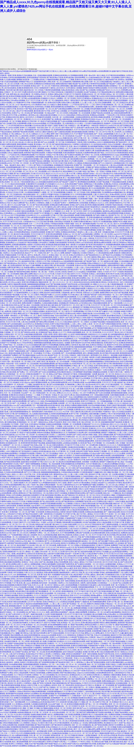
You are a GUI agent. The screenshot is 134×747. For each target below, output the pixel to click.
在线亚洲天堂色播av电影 (65, 167)
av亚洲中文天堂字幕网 (51, 180)
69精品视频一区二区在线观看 (79, 113)
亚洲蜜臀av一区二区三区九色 (16, 276)
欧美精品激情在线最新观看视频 (17, 570)
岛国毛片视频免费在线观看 (16, 284)
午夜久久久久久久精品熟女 (33, 572)
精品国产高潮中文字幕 (22, 217)
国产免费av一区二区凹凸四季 (27, 372)
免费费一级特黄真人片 (12, 315)
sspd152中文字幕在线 (121, 234)
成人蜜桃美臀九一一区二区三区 (121, 180)
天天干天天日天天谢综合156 (94, 570)
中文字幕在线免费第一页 (55, 123)
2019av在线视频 (80, 263)
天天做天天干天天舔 (16, 190)
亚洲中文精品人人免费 (49, 476)
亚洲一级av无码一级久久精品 (94, 75)
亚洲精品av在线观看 (97, 115)
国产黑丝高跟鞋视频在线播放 (113, 620)
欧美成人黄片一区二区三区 (40, 86)
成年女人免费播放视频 (32, 564)
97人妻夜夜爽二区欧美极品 (111, 299)
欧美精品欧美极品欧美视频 (55, 244)
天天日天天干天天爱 (109, 382)
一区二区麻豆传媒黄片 (17, 483)
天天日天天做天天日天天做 (72, 558)
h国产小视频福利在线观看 (35, 351)
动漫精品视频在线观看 (102, 359)
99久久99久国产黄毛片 (17, 604)
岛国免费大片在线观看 (71, 330)
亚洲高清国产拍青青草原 (65, 564)
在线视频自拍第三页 (120, 163)
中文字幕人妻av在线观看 (65, 215)
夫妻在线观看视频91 (82, 96)
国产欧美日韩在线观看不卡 (42, 163)
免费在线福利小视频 (104, 420)
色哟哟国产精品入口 (25, 82)
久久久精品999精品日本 (94, 77)
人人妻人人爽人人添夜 (78, 324)
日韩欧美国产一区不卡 (80, 696)
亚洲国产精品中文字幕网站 (46, 307)
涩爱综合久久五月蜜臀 (91, 293)
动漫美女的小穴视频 (9, 228)
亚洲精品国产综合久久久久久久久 (108, 90)
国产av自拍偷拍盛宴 (85, 234)
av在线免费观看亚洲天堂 (38, 286)
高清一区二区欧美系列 (66, 685)
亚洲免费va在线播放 (7, 497)
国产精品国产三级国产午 (115, 84)
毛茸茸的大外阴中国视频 (35, 420)
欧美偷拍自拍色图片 (22, 357)
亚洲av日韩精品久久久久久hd (56, 727)
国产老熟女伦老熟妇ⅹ (99, 167)
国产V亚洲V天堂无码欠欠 (86, 671)
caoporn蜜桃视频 (32, 583)
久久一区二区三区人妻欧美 (15, 288)
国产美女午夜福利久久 (84, 309)
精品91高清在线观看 (17, 184)
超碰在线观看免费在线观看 (24, 597)
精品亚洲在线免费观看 (80, 510)
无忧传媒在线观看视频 (35, 349)
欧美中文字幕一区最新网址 (78, 414)
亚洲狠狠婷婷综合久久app (109, 155)
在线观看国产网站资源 (125, 207)
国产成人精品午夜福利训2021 (118, 631)
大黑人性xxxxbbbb (26, 84)
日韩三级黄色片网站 (94, 257)
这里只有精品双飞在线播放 (64, 263)
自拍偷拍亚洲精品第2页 (25, 428)
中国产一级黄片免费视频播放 (98, 169)
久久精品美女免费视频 (110, 464)
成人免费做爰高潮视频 (79, 608)
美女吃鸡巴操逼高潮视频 (13, 391)
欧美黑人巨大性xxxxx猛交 (11, 282)
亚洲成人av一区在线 (7, 157)
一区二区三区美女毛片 (51, 533)
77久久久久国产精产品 (18, 407)
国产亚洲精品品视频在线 (54, 706)
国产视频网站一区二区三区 (111, 157)
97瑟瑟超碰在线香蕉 (112, 322)
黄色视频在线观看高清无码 (48, 182)
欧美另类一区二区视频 (81, 109)
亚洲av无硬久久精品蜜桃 (70, 102)
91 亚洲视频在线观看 (75, 75)
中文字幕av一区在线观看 (51, 353)
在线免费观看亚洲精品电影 (73, 261)
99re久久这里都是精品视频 (47, 535)
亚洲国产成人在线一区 (74, 380)
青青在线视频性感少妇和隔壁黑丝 (63, 107)
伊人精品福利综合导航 (26, 261)
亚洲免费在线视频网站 (69, 199)
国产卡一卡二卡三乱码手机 (73, 668)
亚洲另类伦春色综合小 (12, 677)
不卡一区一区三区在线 (26, 524)
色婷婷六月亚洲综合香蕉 (36, 244)
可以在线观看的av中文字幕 (49, 313)
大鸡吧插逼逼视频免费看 (85, 441)
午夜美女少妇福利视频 (123, 209)
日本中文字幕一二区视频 (53, 426)
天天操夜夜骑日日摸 (111, 574)
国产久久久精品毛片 (105, 163)
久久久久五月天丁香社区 (110, 332)
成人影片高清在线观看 (72, 280)
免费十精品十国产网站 (86, 171)
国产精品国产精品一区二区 (102, 247)
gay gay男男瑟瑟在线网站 (118, 552)
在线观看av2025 (6, 163)
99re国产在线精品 (90, 92)
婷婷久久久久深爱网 (24, 209)
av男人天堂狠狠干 (80, 157)
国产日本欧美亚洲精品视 (108, 566)
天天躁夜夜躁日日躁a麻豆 (87, 585)
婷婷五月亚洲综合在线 (17, 196)
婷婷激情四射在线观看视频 (40, 336)
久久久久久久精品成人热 (122, 403)
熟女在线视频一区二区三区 (9, 226)
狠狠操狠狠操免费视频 (109, 357)
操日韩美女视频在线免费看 (100, 117)
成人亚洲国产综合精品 (20, 652)
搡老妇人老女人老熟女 (95, 698)
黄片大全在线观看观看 (97, 188)
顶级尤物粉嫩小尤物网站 (98, 414)
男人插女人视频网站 (36, 150)
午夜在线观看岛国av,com (29, 182)
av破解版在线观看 (55, 330)
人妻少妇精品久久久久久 (44, 378)
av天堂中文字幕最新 (21, 219)
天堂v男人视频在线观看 (43, 721)
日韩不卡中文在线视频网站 (24, 157)
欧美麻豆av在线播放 (34, 96)
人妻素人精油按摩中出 (18, 554)
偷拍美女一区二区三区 (114, 351)
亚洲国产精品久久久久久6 (102, 629)
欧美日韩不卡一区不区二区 (34, 207)
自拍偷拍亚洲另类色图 (14, 146)
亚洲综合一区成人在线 (30, 562)
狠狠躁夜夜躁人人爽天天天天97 (34, 547)
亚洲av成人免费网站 (56, 719)
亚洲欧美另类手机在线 (56, 539)
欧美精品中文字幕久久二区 (43, 201)
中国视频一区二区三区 (12, 332)
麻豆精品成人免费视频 (34, 526)
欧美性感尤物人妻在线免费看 (74, 77)
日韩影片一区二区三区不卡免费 (15, 92)
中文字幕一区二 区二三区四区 (81, 201)
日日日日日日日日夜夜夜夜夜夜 (116, 153)
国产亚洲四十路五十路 (101, 581)
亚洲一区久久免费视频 (101, 201)
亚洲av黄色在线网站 (79, 278)
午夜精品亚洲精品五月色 (79, 361)
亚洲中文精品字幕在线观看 (59, 324)
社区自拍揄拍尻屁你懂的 (104, 516)
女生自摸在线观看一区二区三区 (63, 712)
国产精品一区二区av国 (37, 652)
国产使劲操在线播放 (120, 150)
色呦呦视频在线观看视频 (42, 343)
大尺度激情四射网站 (21, 293)
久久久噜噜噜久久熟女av (71, 503)
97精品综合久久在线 (79, 491)
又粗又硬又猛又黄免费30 (38, 633)
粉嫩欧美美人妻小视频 (103, 472)
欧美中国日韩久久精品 (35, 276)
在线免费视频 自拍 (126, 155)
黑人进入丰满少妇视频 (91, 572)
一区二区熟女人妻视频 (103, 171)
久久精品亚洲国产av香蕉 (94, 554)
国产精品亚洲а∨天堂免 (55, 77)
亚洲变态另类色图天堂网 (36, 399)
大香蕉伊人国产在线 (65, 318)
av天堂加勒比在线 (85, 303)
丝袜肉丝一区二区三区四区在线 (11, 558)
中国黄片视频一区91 (71, 224)
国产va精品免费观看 (24, 405)
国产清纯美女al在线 (28, 332)
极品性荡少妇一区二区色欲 (33, 90)
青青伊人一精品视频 (110, 355)
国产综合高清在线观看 (106, 330)
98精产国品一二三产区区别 (67, 466)
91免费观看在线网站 (95, 549)
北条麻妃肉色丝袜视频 (31, 159)
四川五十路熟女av (53, 585)
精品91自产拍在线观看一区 (91, 597)
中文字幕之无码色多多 (55, 92)
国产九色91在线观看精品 (47, 372)
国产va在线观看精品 (33, 606)
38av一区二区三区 (107, 209)
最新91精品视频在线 (66, 180)
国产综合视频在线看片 (31, 568)
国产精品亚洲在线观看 (12, 462)
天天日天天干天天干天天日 (104, 238)
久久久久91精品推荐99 (48, 328)
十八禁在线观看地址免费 (85, 107)
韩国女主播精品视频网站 (108, 623)
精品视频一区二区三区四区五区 (57, 389)
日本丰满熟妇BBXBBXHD (89, 426)
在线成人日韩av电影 (92, 407)
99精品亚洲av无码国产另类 (111, 526)
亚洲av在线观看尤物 (9, 725)
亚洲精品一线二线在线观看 (50, 464)
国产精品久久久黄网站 (73, 539)
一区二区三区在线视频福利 (122, 301)
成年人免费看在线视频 (112, 714)
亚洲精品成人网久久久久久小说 (112, 424)
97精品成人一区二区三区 (116, 109)
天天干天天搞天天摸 (99, 535)
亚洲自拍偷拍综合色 (111, 361)
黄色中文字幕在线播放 (52, 349)
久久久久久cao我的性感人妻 (37, 407)
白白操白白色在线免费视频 (28, 508)
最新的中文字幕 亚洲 (29, 121)
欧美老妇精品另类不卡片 (50, 702)
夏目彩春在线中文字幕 (42, 111)
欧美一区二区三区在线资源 (91, 332)
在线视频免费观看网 (113, 244)
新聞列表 (30, 49)
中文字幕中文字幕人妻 (71, 514)
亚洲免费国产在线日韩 (117, 378)
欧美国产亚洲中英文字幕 (78, 480)
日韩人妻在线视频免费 (37, 706)
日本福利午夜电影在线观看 (9, 378)
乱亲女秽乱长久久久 (33, 215)
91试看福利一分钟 (94, 157)
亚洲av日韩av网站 (109, 614)
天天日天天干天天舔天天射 (72, 614)
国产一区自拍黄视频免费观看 (71, 353)
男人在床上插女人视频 (68, 600)
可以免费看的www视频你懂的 (112, 192)
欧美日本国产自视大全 (71, 744)
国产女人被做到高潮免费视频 (86, 543)
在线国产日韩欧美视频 (25, 186)
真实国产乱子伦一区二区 (117, 215)
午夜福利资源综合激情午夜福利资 (107, 600)
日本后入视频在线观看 (15, 153)
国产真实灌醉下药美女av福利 (108, 541)
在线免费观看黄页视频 (115, 213)
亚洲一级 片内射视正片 (119, 585)
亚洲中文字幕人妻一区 (115, 602)
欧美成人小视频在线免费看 (49, 79)
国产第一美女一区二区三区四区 (111, 270)
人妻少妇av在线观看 (116, 165)
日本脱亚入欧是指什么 (99, 483)
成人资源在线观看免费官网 (120, 113)
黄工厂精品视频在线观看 (72, 178)
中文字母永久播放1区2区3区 (44, 689)
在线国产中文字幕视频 (41, 213)
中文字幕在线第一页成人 (14, 230)
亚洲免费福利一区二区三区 (60, 698)
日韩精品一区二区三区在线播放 (46, 453)
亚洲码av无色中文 (40, 94)
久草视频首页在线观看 (43, 117)
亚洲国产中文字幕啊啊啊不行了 (115, 249)
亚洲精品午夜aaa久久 (38, 458)
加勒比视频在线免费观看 (88, 399)
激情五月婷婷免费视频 (119, 739)
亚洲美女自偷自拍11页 (71, 666)
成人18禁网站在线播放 (57, 439)
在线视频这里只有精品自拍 (63, 165)
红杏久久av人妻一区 (121, 134)
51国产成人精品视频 (46, 562)
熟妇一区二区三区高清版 (96, 664)
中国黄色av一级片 (109, 412)
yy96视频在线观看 (102, 539)
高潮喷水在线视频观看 (22, 698)
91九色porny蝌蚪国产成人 (19, 203)
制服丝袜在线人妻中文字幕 (72, 138)
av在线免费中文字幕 (48, 215)
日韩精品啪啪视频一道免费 (87, 374)
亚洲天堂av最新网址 (85, 247)
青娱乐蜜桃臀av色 (16, 635)
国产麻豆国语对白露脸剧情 (61, 725)
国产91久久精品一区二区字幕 (16, 98)
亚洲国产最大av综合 (97, 96)
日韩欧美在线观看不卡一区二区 (37, 374)
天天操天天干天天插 (71, 445)
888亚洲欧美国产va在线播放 (65, 359)
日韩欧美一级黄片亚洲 (8, 75)
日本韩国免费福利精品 (22, 232)
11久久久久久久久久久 (10, 520)
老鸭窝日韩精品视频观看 (83, 215)
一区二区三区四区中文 (60, 146)
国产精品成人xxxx (20, 349)
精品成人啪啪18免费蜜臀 (78, 612)
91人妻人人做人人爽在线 (85, 238)
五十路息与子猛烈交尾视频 (47, 121)
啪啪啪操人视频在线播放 (112, 675)
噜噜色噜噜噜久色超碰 (25, 144)
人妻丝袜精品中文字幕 (122, 673)
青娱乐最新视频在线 (14, 503)
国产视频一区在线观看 (32, 320)
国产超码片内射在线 (63, 520)
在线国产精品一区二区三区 (21, 311)
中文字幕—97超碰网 (42, 211)
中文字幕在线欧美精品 (112, 318)
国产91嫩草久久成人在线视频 (109, 311)
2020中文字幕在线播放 (81, 483)
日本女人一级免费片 (110, 251)
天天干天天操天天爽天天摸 (34, 499)
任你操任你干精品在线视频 (27, 242)
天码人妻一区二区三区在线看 (45, 545)
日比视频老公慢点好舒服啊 (92, 614)
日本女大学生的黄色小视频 (75, 449)
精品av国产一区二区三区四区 (57, 113)
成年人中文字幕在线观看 (110, 384)
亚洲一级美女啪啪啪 (71, 370)
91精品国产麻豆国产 (90, 295)
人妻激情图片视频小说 (102, 107)
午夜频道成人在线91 (13, 416)
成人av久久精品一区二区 (86, 593)
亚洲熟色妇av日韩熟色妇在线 (44, 84)
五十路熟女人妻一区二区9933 (41, 480)
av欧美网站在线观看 (38, 217)
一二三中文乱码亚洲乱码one (14, 125)
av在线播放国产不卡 (118, 696)
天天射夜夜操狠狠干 (86, 472)
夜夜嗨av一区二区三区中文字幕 (99, 132)
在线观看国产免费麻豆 (10, 355)
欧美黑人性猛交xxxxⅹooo (53, 138)
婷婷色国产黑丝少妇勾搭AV (10, 176)
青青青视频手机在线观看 (14, 694)
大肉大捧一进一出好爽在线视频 (63, 117)
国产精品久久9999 (79, 318)
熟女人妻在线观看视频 (20, 742)
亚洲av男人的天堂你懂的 (93, 412)
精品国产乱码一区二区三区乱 (58, 355)
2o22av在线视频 (99, 313)
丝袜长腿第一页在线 (11, 301)
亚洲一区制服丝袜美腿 (106, 232)
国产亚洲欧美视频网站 (63, 366)
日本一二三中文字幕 (36, 224)
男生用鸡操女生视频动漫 (87, 420)
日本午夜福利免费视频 (88, 230)
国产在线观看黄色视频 (47, 662)
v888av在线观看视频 (115, 497)
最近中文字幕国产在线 (52, 623)
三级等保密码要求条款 (59, 270)
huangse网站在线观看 (43, 677)
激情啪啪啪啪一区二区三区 (26, 574)
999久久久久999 (61, 524)
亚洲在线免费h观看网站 (55, 259)
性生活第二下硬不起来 (78, 240)
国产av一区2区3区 (93, 209)
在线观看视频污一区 (113, 439)
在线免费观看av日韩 (126, 184)
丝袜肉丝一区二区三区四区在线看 (92, 458)
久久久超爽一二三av (85, 349)
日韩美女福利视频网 (74, 332)
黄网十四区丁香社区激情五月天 (62, 134)
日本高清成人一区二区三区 (66, 593)
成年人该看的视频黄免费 (28, 301)
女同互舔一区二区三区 (92, 422)
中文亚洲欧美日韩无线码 (50, 238)
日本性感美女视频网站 (99, 336)
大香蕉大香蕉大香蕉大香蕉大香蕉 (55, 334)
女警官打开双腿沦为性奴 (50, 194)
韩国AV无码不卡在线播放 (58, 493)
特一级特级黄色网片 (36, 412)
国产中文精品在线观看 (56, 633)
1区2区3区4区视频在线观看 (63, 157)
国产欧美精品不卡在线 (106, 176)
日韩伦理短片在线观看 (62, 222)
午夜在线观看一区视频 (83, 167)
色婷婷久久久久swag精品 (76, 272)
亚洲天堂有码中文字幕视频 (46, 409)
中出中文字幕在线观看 (15, 499)
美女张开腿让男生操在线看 (109, 353)
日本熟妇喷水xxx (29, 222)
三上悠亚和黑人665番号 (26, 136)
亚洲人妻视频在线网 (93, 192)
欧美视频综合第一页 (13, 443)
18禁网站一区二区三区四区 (66, 98)
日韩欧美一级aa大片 (36, 426)
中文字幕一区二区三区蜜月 (29, 295)
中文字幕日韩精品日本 (125, 257)
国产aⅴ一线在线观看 (115, 303)
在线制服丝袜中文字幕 (110, 280)
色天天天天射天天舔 (109, 562)
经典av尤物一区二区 (41, 445)
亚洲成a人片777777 (124, 564)
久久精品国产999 (98, 190)
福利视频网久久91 (89, 727)
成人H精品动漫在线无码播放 (46, 115)
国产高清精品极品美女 (59, 746)
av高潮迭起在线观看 (70, 443)
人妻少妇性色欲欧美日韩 (33, 556)
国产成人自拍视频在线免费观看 (115, 698)
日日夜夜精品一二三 (104, 583)
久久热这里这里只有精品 (95, 240)
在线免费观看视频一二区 (120, 455)
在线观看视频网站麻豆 (14, 167)
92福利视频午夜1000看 (88, 744)
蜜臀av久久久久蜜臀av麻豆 (94, 633)
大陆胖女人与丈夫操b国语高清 (13, 253)
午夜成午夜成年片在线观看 (91, 418)
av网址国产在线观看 (82, 533)
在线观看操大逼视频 (37, 251)
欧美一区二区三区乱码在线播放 (47, 176)
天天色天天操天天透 (62, 288)
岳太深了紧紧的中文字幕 (76, 460)
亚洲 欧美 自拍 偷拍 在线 (73, 259)
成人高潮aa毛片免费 (98, 387)
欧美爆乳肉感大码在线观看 (44, 428)
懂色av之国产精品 (55, 374)
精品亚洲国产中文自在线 (25, 545)
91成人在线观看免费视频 (75, 700)
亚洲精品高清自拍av (67, 416)
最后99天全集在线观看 (22, 234)
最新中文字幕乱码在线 (115, 487)
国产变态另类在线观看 (41, 205)
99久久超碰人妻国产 (65, 483)
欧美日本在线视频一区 (48, 593)
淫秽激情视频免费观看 (86, 587)
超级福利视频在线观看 (54, 443)
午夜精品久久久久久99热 (95, 288)
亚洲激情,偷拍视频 (23, 506)
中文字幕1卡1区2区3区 (93, 562)
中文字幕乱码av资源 (54, 489)
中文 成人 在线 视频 (76, 389)
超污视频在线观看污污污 (70, 150)
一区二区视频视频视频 (104, 401)
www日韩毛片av (28, 324)
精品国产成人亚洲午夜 (80, 84)
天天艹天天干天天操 (33, 100)
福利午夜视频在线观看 (39, 382)
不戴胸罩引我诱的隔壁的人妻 (24, 608)
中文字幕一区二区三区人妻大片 (107, 224)
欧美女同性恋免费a (96, 249)
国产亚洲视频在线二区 (23, 414)
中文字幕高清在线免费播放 (116, 75)
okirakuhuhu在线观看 (48, 635)
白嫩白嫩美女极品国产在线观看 (80, 86)
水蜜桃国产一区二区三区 (11, 445)
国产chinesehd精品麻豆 (37, 742)
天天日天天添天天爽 (13, 322)
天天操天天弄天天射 (94, 508)
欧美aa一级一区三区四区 (115, 94)
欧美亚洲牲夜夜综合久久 (73, 643)
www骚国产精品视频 (97, 322)
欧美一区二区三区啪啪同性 (61, 82)
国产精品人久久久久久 (37, 612)
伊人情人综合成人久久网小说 (22, 142)
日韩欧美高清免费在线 (72, 478)
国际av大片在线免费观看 (30, 309)
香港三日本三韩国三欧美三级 (37, 361)
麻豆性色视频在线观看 (110, 138)
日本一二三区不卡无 (11, 733)
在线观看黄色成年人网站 (42, 82)
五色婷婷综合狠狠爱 (38, 232)
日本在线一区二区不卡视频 (70, 606)
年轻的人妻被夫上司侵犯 (22, 627)
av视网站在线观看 (52, 673)
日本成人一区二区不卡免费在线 (83, 393)
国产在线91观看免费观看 (124, 426)
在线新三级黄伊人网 (87, 150)
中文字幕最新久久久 (58, 211)
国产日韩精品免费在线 (87, 717)
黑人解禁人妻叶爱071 (85, 290)
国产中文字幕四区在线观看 (65, 710)
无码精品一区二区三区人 (77, 526)
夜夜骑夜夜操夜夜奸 (80, 121)
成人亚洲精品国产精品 (44, 332)
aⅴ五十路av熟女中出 (23, 105)
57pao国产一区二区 (82, 136)
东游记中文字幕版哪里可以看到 (28, 593)
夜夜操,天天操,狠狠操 (24, 75)
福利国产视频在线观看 (10, 180)
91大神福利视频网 (119, 416)
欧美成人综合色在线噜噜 (84, 403)
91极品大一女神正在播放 (54, 351)
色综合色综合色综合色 (82, 282)
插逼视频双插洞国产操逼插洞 (111, 422)
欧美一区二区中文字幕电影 (122, 589)
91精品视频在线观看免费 (33, 334)
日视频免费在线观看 (27, 155)
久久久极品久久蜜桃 (54, 105)
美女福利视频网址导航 (17, 460)
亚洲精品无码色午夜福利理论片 (89, 207)
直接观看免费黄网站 (19, 244)
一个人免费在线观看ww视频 (39, 219)
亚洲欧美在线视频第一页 (122, 100)
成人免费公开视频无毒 (48, 641)
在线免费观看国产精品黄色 (94, 700)
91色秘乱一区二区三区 (52, 150)
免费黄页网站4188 (106, 293)
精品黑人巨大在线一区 (62, 201)
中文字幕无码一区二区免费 (65, 451)
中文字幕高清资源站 (124, 188)
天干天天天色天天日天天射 (113, 554)
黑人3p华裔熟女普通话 (67, 391)
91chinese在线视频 (39, 123)
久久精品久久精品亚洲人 (63, 301)
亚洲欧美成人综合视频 (111, 549)
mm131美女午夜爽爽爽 (99, 111)
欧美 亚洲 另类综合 (81, 568)
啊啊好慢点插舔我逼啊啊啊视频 (84, 301)
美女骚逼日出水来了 (111, 723)
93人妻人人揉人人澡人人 (73, 368)
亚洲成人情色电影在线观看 (117, 579)
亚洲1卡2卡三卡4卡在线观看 (80, 595)
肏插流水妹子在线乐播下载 (45, 524)
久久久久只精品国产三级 (42, 595)
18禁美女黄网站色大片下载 (21, 493)
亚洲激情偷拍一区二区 (25, 422)
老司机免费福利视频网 (116, 136)
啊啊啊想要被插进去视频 (62, 378)
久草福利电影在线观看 (76, 721)
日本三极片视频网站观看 (76, 679)
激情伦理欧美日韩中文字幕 (103, 710)
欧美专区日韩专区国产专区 (105, 441)
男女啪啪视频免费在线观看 (54, 401)
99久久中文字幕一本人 (90, 178)
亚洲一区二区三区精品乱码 (49, 416)
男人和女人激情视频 (37, 148)
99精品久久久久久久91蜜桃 (23, 201)
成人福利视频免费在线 (116, 334)
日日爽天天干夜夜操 (103, 545)
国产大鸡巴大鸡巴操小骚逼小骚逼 (85, 435)
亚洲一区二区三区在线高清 (64, 136)
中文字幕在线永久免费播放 (30, 478)
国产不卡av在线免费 (11, 577)
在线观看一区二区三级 (56, 142)
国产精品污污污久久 (122, 259)
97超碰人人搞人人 (119, 629)
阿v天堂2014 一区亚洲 (26, 263)
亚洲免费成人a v (10, 213)
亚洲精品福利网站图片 (15, 518)
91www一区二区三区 (103, 119)
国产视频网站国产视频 (88, 485)
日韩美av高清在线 (82, 115)
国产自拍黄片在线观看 (82, 387)
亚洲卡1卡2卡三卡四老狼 (79, 274)
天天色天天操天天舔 (60, 163)
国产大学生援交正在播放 (36, 380)
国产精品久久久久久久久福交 (44, 140)
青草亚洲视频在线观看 (101, 86)
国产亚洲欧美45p (10, 409)
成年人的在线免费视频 (32, 190)
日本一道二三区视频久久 (92, 138)
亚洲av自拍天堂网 (54, 102)
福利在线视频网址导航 (46, 650)
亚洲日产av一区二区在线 (21, 113)
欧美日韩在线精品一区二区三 (108, 295)
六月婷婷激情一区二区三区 (24, 366)
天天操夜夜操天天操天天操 (50, 560)
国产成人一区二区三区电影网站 (43, 209)
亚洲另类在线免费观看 (54, 234)
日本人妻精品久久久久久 (51, 441)
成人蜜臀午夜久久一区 (78, 257)
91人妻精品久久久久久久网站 (39, 134)
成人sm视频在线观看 (70, 489)
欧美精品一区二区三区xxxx (118, 98)
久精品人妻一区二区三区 (61, 608)
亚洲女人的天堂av (16, 579)
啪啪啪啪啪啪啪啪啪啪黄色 (50, 472)
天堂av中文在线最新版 (35, 487)
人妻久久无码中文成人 (101, 194)
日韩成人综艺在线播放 (14, 495)
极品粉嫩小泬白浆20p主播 (34, 125)
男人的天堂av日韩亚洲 (109, 735)
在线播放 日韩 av (66, 510)
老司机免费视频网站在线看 (57, 625)
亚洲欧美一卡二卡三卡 (55, 643)
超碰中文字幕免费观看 (122, 217)
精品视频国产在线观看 (79, 169)
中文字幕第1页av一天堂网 (36, 522)
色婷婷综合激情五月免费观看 (98, 397)
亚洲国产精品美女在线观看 (100, 113)
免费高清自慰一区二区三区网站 (68, 545)
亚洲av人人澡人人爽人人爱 (81, 677)
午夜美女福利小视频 (96, 656)
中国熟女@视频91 (38, 311)
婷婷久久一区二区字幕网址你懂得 (87, 737)
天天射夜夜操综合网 (108, 447)
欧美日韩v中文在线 (112, 274)
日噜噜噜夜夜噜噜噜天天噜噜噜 (35, 449)
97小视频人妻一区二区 (86, 702)
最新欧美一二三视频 (67, 79)
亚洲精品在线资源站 (60, 75)
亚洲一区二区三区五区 (52, 128)
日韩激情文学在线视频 (67, 618)
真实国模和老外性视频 (125, 376)
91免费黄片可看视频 (107, 721)
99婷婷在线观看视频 (117, 196)
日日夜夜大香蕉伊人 (87, 253)
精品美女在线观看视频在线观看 (70, 462)
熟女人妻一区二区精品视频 (29, 520)
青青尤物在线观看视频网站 (97, 265)
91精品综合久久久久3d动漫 (97, 334)
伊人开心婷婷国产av (33, 483)
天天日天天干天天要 (98, 305)
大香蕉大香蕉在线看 (94, 79)
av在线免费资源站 (33, 98)
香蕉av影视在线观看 (51, 572)
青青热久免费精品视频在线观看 (76, 405)
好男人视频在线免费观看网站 (105, 128)
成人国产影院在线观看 (100, 725)
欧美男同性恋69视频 (33, 288)
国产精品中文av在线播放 (111, 255)
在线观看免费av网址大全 (104, 150)
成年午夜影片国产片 (68, 128)
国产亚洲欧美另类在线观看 (97, 487)
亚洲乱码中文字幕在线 (22, 458)
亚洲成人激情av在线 (55, 94)
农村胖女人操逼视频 (125, 79)
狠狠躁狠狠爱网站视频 (59, 336)
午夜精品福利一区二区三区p (46, 393)
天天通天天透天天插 (115, 372)
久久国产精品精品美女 (26, 107)
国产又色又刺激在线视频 (103, 591)
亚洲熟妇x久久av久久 (96, 203)
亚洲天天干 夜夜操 (37, 299)
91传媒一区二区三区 (24, 491)
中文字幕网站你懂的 (100, 347)
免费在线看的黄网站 (95, 723)
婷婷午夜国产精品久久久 (53, 744)
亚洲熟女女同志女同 (112, 568)
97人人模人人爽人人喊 (92, 447)
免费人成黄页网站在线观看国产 (46, 455)
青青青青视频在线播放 (14, 648)
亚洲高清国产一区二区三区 (49, 230)
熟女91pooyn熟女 (16, 560)
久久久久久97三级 (52, 547)
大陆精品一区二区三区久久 (58, 687)
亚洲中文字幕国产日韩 (55, 742)
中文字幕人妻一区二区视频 (103, 403)
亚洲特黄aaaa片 (90, 286)
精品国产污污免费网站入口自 (74, 351)
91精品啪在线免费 (78, 641)
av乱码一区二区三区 (31, 610)
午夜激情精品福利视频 (24, 539)
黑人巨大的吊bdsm (62, 675)
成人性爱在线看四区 (15, 265)
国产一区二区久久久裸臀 (55, 253)
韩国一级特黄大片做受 (58, 219)
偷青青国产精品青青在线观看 (23, 132)
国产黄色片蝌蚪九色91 (80, 249)
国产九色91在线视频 (65, 121)
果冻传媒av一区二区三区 (42, 144)
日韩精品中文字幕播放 (22, 299)
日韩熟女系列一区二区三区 (13, 334)
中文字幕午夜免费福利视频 (105, 671)
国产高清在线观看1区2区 (13, 708)
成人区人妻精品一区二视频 (29, 552)
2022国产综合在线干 (121, 199)
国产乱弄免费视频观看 (120, 587)
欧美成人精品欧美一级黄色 (9, 662)
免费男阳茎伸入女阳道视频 (78, 203)
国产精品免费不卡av (102, 547)
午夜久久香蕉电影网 (71, 326)
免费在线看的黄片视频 (64, 84)
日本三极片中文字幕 (83, 305)
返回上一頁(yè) (47, 49)
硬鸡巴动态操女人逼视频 (61, 343)
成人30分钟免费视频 (68, 631)
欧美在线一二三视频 (24, 384)
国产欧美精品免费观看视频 (84, 547)
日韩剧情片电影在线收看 (114, 205)
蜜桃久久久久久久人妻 (101, 284)
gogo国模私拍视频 (64, 278)
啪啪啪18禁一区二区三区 (31, 468)
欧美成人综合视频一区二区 (81, 196)
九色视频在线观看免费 (39, 704)
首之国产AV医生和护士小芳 (15, 614)
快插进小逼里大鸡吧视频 (42, 186)
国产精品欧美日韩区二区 (64, 662)
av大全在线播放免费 (34, 345)
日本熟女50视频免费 (105, 478)
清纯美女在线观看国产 (74, 654)
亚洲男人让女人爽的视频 (51, 556)
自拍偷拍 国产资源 (124, 543)
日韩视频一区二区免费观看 (71, 424)
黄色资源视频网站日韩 (46, 301)
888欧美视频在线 (82, 188)
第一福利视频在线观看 (88, 224)
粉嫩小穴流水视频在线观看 (35, 460)
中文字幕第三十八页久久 (116, 387)
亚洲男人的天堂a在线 (52, 543)
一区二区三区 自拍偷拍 (10, 382)
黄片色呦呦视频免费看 (98, 602)
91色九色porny (25, 382)
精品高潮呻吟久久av (70, 171)
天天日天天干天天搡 (122, 232)
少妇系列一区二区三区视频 (106, 727)
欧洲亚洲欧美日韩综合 (99, 282)
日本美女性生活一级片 (115, 282)
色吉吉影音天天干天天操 (11, 376)
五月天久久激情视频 (75, 746)
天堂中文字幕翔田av (84, 98)
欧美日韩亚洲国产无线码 (74, 184)
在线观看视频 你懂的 (99, 631)
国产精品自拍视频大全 (63, 364)
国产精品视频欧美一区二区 (83, 140)
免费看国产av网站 (35, 533)
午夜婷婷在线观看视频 (52, 90)
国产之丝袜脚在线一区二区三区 (11, 119)
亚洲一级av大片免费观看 (78, 146)
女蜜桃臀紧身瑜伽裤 (63, 645)
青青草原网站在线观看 (35, 549)
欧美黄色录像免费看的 (117, 558)
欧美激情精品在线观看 (15, 556)
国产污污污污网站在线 (82, 236)
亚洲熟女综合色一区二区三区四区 (94, 94)
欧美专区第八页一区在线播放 (31, 353)
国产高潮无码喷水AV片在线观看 (18, 86)
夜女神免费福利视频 (46, 694)
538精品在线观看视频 (53, 424)
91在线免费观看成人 (114, 648)
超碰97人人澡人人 (99, 349)
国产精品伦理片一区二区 (124, 142)
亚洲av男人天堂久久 (41, 255)
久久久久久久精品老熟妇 (66, 115)
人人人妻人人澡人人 (87, 102)
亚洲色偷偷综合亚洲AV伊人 (48, 589)
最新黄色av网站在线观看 (111, 211)
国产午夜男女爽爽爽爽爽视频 (105, 376)
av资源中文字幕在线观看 (84, 629)
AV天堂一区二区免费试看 (89, 445)
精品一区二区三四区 (68, 468)
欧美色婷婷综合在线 (86, 148)
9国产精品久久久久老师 (100, 677)
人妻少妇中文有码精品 (17, 654)
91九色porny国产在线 (121, 370)
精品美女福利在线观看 (63, 209)
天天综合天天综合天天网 (15, 192)
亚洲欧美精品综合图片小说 (32, 660)
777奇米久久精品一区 (85, 742)
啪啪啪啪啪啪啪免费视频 (36, 284)
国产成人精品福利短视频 (29, 531)
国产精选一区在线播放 (111, 77)
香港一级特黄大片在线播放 (75, 244)
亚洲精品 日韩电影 (89, 558)
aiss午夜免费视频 (91, 520)
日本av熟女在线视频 (17, 100)
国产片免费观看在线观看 (58, 447)
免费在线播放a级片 (109, 681)
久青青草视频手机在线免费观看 (65, 297)
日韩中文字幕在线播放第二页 (105, 105)
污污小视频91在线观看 (121, 489)
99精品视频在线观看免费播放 (14, 326)
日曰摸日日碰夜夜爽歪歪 (94, 123)
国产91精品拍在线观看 (122, 435)
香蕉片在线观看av (89, 142)
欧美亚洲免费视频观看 (54, 652)
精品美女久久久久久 (7, 721)
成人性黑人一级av (64, 169)
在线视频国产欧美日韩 (83, 501)
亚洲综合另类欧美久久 (94, 675)
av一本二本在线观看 (39, 171)
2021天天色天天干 (46, 387)
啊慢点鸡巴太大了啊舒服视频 (28, 313)
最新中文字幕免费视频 (95, 318)
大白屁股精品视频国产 (32, 192)
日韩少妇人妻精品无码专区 (99, 180)
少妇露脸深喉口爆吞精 (55, 620)
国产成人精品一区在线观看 (29, 305)
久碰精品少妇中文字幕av (38, 370)
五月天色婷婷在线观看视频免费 (79, 111)
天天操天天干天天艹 (50, 247)
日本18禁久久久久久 (64, 307)
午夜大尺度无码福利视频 (9, 82)
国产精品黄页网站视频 (104, 503)
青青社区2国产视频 (101, 742)
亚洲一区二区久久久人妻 (85, 694)
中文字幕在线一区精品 (43, 155)
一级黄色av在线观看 (118, 689)
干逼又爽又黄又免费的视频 (85, 712)
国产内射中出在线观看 (94, 493)
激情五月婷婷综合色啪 (46, 315)
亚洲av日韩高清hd (23, 691)
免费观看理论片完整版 (47, 508)
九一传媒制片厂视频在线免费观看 (26, 589)
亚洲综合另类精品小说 (98, 345)
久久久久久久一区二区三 (64, 282)
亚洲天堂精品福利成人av (103, 366)
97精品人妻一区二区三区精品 (82, 366)
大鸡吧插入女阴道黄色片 (81, 144)
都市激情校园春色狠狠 (63, 196)
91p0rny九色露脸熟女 (101, 140)
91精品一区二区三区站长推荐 (10, 303)
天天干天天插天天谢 (114, 618)
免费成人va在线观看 (121, 451)
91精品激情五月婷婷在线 (71, 506)
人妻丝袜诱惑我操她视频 (21, 480)
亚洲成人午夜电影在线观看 (53, 224)
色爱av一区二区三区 (63, 376)
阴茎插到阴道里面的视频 (49, 418)
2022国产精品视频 (102, 182)
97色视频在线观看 (49, 487)
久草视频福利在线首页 (109, 466)
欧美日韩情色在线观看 (114, 96)
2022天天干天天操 (18, 501)
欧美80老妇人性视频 (42, 107)
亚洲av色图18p (115, 547)
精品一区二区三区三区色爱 (9, 84)
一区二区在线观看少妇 (20, 612)
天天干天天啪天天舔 (33, 238)
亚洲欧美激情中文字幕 (76, 286)
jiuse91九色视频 (61, 295)
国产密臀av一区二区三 (29, 315)
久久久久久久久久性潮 (124, 671)
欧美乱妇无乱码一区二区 (98, 307)
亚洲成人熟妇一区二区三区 (58, 255)
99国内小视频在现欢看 (84, 313)
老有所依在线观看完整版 (33, 441)
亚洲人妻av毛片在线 (51, 618)
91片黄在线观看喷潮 (62, 508)
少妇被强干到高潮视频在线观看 (78, 228)
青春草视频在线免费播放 (44, 157)
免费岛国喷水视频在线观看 (47, 169)
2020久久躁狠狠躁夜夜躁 (106, 142)
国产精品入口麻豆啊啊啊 (31, 265)
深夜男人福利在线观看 (8, 506)
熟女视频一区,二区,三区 (54, 280)
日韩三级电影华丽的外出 (113, 203)
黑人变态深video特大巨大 (91, 384)
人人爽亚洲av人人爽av (82, 662)
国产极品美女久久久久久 (39, 357)
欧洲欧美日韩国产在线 (107, 219)
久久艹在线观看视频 (81, 338)
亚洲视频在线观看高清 (71, 499)
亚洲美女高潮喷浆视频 (79, 645)
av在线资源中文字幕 (22, 270)
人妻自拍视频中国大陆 (40, 491)
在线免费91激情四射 (108, 207)
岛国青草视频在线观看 (20, 224)
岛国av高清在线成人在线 (70, 90)
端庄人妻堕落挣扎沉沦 (94, 355)
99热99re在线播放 (43, 432)
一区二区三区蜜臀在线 (125, 105)
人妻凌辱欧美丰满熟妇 (51, 391)
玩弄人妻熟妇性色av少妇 (58, 474)
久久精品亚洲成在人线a (89, 476)
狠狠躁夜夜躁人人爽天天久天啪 (70, 537)
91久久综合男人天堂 (68, 441)
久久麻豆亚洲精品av (51, 549)
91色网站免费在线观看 (120, 366)
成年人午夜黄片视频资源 (34, 138)
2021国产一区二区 (77, 357)
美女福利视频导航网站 (96, 146)
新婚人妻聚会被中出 (13, 257)
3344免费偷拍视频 (126, 224)
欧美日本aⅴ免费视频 (86, 159)
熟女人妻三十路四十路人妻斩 (33, 485)
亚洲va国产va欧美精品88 (77, 213)
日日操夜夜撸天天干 (14, 159)
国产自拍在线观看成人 (112, 263)
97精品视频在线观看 (99, 303)
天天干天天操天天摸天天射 (67, 247)
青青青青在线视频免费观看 (40, 270)
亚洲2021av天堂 (80, 79)
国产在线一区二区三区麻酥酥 (17, 430)
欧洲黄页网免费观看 (82, 180)
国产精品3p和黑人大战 (64, 529)
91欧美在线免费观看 (19, 401)
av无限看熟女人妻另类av (27, 115)
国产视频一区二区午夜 (107, 426)
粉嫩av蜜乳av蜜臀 (26, 274)
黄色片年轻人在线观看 (104, 301)
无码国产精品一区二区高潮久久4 (14, 345)
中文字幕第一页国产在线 (19, 424)
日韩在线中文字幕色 (112, 190)
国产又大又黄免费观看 (53, 541)
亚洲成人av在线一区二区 (82, 535)
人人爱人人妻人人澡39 (81, 267)
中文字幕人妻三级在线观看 (69, 159)
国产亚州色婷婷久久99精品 (28, 451)
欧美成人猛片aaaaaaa (116, 309)
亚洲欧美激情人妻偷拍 (8, 428)
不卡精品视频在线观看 (118, 182)
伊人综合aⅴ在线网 (12, 128)
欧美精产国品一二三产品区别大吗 (58, 217)
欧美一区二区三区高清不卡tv (12, 449)
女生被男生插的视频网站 (45, 136)
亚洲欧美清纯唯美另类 (25, 88)
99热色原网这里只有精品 (19, 370)
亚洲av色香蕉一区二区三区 (10, 182)
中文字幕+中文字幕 (91, 311)
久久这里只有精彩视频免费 (77, 334)
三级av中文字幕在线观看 (24, 111)
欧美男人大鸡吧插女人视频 (39, 203)
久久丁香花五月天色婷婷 (36, 671)
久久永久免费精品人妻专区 (76, 219)
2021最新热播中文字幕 (49, 338)
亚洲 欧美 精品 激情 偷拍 (49, 305)
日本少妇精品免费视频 (72, 714)
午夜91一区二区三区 (66, 453)
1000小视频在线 (11, 451)
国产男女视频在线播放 (27, 355)
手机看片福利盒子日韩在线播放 (52, 579)
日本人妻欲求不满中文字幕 (102, 364)
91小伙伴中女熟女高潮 (108, 737)
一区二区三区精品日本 (120, 102)
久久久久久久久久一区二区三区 (70, 418)
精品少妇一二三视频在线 (112, 493)
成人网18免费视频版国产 (47, 531)
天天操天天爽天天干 (19, 522)
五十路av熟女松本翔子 (119, 267)
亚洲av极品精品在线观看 (88, 330)
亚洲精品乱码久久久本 (100, 98)
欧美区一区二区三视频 (117, 514)
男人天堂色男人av (118, 132)
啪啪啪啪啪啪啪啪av (96, 361)
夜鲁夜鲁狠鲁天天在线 (120, 364)
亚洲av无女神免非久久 (77, 255)
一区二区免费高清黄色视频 (48, 236)
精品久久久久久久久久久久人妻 (57, 173)
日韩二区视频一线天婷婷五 (49, 159)
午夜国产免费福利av (42, 700)
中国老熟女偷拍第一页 (8, 186)
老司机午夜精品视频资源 (64, 591)
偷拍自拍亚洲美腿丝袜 (32, 635)
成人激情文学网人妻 (48, 265)
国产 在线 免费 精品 (9, 94)
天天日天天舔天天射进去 (98, 136)
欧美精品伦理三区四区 (47, 435)
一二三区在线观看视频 (92, 161)
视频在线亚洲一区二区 (47, 282)
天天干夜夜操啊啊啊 (100, 309)
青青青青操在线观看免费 (58, 679)
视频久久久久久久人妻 (82, 531)
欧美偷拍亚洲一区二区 (59, 616)
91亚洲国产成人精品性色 (85, 556)
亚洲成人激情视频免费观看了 (27, 236)
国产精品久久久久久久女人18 (88, 639)
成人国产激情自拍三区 (70, 495)
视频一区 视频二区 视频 (31, 708)
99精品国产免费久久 (47, 295)
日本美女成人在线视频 (59, 111)
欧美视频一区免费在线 (90, 462)
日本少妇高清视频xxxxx (25, 700)
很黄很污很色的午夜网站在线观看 (95, 88)
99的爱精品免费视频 (22, 368)
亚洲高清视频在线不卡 (111, 186)
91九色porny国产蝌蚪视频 (50, 320)
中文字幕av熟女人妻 (75, 295)
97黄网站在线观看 (32, 501)
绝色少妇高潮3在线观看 (8, 240)
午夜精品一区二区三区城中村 (68, 148)
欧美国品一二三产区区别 (70, 105)
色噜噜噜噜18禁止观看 (80, 82)
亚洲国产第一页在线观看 (82, 165)
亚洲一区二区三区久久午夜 (117, 610)
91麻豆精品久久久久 (40, 228)
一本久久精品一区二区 (63, 664)
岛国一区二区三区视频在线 (81, 725)
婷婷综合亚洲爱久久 (119, 148)
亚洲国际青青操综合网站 (77, 493)
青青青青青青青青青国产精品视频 (33, 443)
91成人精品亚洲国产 (76, 574)
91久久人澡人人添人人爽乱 (50, 190)
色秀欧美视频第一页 (51, 485)
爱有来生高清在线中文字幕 (95, 449)
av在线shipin (103, 520)
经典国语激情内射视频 (12, 685)
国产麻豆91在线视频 (66, 236)
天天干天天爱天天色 (83, 391)
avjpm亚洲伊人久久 (38, 506)
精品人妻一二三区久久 (22, 489)
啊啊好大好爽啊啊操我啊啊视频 (119, 347)
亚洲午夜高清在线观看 (34, 196)
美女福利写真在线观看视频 (45, 366)
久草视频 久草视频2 (59, 470)
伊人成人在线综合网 (68, 556)
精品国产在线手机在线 (69, 284)
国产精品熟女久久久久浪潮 (55, 430)
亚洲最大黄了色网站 (103, 230)
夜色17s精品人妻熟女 (77, 562)
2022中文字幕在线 (81, 428)
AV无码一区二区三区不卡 (109, 658)
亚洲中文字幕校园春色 (111, 320)
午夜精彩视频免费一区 (39, 102)
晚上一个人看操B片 (90, 380)
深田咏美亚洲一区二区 (59, 735)
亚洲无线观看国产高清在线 (36, 77)
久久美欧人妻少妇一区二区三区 (78, 616)
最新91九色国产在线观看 (72, 620)
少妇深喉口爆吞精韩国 (114, 449)
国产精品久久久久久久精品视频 (78, 336)
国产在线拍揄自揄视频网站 (44, 359)
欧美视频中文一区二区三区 (119, 201)
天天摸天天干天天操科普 (72, 94)
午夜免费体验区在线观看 (16, 238)
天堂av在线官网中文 (62, 315)
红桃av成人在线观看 (30, 535)
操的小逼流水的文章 (109, 257)
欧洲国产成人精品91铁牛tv (19, 251)
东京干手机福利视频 (17, 215)
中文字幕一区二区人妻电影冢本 (52, 100)
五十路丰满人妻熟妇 (14, 169)
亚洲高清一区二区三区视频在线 (32, 666)
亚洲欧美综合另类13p (11, 305)
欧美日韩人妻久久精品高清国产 (108, 499)
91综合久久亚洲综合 (87, 370)
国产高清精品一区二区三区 (76, 604)
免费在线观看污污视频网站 (31, 303)
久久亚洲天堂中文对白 (66, 552)
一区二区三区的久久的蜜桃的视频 (107, 159)
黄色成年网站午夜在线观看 (25, 591)
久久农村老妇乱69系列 (99, 144)
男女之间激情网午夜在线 (31, 178)
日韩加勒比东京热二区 (31, 510)
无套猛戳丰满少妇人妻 (40, 384)
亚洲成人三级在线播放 (97, 274)
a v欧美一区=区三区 (94, 324)
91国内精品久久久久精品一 (74, 123)
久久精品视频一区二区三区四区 (80, 497)
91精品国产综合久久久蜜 (120, 290)
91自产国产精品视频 (53, 284)
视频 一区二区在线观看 (10, 274)
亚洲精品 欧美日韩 (12, 117)
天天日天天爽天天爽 (124, 128)
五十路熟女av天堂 (120, 368)
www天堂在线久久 (114, 276)
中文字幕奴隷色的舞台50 (106, 92)
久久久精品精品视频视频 (84, 710)
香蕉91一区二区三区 (119, 171)
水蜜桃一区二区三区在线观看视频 (53, 192)
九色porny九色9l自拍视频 (86, 673)
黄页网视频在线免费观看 (86, 182)
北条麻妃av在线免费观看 (57, 228)
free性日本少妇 (114, 125)
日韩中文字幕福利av (119, 242)
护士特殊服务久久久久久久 (54, 184)
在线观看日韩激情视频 (26, 725)
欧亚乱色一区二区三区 (113, 240)
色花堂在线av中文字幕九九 (104, 130)
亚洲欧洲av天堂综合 (111, 184)
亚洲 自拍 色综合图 (48, 645)
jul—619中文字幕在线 (106, 368)
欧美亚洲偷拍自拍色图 (54, 506)
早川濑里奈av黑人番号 (52, 207)
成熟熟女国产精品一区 (115, 336)
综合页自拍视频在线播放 (9, 107)
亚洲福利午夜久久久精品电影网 (92, 714)
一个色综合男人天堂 (112, 115)
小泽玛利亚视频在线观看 (83, 194)
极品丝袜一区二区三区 (106, 374)
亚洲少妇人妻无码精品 (109, 226)
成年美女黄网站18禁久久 (68, 176)
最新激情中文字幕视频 (81, 307)
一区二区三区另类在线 (8, 447)
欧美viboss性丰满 (6, 161)
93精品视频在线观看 (78, 288)
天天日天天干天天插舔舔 (117, 520)
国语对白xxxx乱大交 (67, 547)
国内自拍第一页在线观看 (65, 265)
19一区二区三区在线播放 (63, 267)
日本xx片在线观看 (114, 144)
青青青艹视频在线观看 (17, 351)
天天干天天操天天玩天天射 (83, 130)
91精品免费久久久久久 (76, 524)
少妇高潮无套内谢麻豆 (49, 318)
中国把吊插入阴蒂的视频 (60, 86)
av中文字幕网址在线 (83, 190)
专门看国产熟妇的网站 (76, 625)
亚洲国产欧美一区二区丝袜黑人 (94, 439)
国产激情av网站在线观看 (45, 322)
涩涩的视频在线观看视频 (64, 140)
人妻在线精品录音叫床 (93, 691)
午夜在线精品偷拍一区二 (31, 194)
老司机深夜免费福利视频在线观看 (104, 391)
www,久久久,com (10, 574)
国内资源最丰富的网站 (53, 495)
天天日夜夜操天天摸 (38, 105)
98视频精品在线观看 (99, 372)
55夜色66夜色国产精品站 (123, 173)
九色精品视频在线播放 (50, 303)
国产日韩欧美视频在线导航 (111, 324)
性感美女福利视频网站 (125, 727)
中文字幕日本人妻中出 (25, 255)
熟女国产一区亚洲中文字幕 (74, 554)
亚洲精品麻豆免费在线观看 (59, 205)
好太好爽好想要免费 (97, 533)
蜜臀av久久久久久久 (64, 393)
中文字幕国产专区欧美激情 (83, 134)
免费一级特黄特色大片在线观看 (50, 514)
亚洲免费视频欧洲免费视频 (68, 420)
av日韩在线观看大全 (85, 284)
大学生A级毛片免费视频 (85, 600)
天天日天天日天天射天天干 (54, 299)
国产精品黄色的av (10, 263)
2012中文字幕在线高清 (93, 524)
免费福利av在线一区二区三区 (98, 121)
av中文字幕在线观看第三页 (68, 660)
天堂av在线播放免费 (106, 652)
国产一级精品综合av (41, 422)
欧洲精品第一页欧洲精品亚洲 (51, 178)
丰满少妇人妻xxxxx (114, 236)
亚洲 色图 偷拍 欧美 (116, 742)
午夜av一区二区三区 (60, 721)
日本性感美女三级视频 (74, 88)
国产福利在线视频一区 (39, 113)
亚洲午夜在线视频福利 (8, 209)
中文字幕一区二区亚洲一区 (22, 163)
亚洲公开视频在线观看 (8, 255)
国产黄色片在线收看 (21, 437)
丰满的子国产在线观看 (121, 338)
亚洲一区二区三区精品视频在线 (100, 82)
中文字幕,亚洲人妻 (18, 583)
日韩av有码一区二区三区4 (30, 328)
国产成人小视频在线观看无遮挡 (103, 733)
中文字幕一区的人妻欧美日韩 (73, 412)
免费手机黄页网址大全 (15, 267)
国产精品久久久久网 (31, 230)
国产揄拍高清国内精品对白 (61, 144)
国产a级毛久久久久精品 (49, 188)
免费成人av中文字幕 (119, 297)
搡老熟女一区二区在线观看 (121, 119)
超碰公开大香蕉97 (67, 96)
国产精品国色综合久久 (94, 255)
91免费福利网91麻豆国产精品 (94, 153)
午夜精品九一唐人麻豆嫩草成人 (79, 125)
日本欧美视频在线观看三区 (35, 280)
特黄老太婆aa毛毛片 (114, 428)
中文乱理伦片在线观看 (52, 199)
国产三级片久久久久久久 (109, 161)
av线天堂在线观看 (103, 585)
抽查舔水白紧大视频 (110, 261)
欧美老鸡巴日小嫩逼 (79, 209)
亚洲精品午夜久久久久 (120, 702)
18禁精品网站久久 (78, 520)
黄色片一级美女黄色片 (72, 100)
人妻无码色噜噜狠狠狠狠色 (18, 412)
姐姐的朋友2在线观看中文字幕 (32, 462)
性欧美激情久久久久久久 (53, 412)
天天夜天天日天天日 (38, 173)
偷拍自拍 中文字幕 (100, 610)
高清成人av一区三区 (70, 234)
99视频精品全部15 (124, 138)
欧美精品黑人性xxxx (106, 389)
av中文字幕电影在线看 (100, 328)
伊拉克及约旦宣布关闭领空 (123, 531)
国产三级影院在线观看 (63, 132)
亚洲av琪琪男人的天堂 (118, 194)
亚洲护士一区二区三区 (61, 257)
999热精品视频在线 (24, 712)
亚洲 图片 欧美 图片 (44, 574)
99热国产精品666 (126, 159)
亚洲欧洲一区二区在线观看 (29, 364)
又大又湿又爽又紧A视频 (44, 222)
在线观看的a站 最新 (91, 389)
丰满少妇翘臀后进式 (75, 727)
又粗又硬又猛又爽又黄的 (14, 90)
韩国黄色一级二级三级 (39, 272)
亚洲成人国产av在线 (77, 205)
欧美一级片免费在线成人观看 (75, 299)
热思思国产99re (102, 558)
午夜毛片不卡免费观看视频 (102, 222)
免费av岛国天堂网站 (28, 257)
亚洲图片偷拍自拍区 (105, 100)
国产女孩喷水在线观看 (73, 155)
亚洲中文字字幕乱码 (88, 401)
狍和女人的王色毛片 (58, 88)
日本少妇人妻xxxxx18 (112, 645)
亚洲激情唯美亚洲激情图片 (63, 130)
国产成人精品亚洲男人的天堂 (50, 501)
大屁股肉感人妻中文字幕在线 (71, 293)
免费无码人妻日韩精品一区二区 (60, 491)
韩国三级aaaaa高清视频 (48, 403)
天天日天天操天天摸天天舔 (16, 671)
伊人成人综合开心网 (65, 395)
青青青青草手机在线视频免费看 (102, 531)
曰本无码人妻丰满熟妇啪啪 (13, 278)
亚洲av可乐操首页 (55, 422)
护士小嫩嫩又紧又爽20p (58, 213)
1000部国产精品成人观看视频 (39, 161)
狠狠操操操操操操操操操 (79, 656)
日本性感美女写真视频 (37, 424)
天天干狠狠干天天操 (20, 161)
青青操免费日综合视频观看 (98, 430)
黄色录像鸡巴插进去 (114, 315)
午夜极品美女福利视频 (35, 199)
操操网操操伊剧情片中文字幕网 (59, 437)
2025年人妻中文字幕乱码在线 (115, 288)
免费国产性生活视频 (120, 222)
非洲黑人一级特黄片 (104, 297)
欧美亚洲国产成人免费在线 (51, 119)
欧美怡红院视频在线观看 (17, 96)
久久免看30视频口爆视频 (13, 79)
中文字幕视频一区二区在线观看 (122, 117)
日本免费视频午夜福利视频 (82, 372)
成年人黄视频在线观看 (91, 353)
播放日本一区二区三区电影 (119, 121)
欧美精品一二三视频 (9, 359)
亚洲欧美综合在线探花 (17, 395)
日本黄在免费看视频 (12, 531)
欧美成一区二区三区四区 (63, 708)
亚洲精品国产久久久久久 (91, 424)
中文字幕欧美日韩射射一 (53, 499)
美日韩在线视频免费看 (44, 257)
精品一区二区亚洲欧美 (36, 541)
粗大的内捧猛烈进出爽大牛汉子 (30, 180)
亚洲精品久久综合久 (48, 98)
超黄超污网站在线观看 (109, 729)
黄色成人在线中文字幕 (8, 109)
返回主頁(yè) (37, 49)
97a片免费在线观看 (117, 140)
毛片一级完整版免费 (39, 405)
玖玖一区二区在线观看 (12, 393)
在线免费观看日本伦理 (25, 213)
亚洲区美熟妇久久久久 (92, 470)
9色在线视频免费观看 (47, 364)
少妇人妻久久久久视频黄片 (122, 506)
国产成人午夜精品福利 (22, 173)
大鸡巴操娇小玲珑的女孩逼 (32, 639)
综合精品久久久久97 (64, 641)
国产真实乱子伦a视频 (100, 552)
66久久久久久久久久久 (74, 439)
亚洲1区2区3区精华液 (38, 259)
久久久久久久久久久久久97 (64, 387)
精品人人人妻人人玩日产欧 (21, 474)
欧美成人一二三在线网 (60, 186)
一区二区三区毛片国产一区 (9, 403)
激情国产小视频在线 (94, 186)
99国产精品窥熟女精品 (46, 240)
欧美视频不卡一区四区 (104, 489)
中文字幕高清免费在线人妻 (19, 148)
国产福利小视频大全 (100, 215)
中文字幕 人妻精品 (75, 173)
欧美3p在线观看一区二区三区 (43, 109)
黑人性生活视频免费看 (103, 102)
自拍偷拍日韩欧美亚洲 (94, 409)
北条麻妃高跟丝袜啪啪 (40, 414)
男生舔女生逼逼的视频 (12, 666)
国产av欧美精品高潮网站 (64, 109)
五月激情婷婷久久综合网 (97, 315)
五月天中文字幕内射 (34, 602)
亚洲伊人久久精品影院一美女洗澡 (32, 128)
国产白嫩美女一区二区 (67, 309)
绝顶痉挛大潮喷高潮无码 (123, 253)
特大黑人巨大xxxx (121, 694)
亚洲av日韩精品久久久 (95, 263)
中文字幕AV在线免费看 (37, 620)
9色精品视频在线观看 (114, 349)
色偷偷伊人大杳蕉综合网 (112, 123)
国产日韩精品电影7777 (40, 719)
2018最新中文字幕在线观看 (34, 518)
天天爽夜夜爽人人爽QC (73, 384)
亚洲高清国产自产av (111, 343)
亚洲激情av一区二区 (116, 86)
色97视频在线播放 (46, 708)
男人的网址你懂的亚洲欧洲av (81, 222)
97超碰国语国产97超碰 (43, 226)
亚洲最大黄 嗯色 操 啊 (15, 320)
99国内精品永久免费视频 (71, 119)
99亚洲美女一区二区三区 (30, 376)
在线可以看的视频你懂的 (115, 662)
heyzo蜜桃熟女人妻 (115, 307)
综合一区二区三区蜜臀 (104, 506)
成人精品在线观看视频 (81, 395)
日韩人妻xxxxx (111, 188)
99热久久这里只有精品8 (86, 489)
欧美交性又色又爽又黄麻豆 (37, 92)
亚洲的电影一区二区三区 (16, 374)
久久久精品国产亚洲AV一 (59, 203)
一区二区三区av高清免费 (51, 96)
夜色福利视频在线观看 (98, 109)
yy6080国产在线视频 (95, 251)
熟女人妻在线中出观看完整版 (54, 554)
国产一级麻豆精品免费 (89, 478)
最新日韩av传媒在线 (65, 535)
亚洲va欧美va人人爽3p (116, 679)
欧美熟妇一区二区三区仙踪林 (19, 336)
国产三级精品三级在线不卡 (9, 710)
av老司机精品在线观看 (118, 326)
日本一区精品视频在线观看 (42, 75)
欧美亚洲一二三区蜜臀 (31, 79)
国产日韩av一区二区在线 (90, 155)
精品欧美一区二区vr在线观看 (59, 361)
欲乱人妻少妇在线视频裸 (78, 315)
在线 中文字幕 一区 (108, 537)
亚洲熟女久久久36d (69, 671)
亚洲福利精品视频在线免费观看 (121, 556)
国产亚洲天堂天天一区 (67, 305)
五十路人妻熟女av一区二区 (18, 134)
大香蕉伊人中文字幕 (42, 261)
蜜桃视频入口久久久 (102, 326)
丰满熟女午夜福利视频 (54, 153)
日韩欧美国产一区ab (65, 397)
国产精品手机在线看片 (89, 100)
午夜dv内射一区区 (12, 364)
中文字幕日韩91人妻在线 (99, 378)
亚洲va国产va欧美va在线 (85, 128)
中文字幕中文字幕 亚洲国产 (121, 522)
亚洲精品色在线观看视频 (94, 512)
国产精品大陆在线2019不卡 (106, 286)
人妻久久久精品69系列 (120, 420)
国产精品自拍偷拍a (74, 683)
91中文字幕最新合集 (93, 464)
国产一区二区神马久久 (23, 341)
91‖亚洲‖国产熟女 (84, 443)
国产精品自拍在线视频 (17, 397)
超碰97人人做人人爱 (107, 259)
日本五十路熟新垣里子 (42, 88)
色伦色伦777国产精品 (24, 109)
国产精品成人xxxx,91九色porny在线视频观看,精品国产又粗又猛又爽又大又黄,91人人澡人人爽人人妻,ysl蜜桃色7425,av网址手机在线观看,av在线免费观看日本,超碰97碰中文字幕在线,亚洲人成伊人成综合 (66, 6)
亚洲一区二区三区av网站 (16, 138)
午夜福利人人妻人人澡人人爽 (122, 82)
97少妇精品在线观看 (72, 401)
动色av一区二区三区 (30, 169)
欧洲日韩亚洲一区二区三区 (100, 267)
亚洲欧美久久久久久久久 (32, 119)
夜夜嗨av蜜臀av (48, 196)
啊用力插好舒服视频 (88, 506)
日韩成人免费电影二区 (123, 560)
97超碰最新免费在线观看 (38, 437)
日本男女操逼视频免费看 (17, 77)
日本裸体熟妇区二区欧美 (73, 142)
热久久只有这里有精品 (25, 343)
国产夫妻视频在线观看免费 (50, 606)
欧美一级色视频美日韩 (28, 130)
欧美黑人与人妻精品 (75, 163)
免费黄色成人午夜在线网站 (93, 184)
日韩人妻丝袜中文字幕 (92, 474)
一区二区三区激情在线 (14, 194)
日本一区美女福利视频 (40, 474)
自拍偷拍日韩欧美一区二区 (14, 641)
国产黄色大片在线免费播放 (43, 165)
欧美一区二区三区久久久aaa (81, 437)
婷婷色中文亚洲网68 (68, 543)
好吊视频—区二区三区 (23, 171)
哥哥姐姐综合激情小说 (40, 447)
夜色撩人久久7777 (59, 332)
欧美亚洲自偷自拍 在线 (61, 226)
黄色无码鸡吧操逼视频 (102, 290)
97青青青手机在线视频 (97, 84)
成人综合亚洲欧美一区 (25, 94)
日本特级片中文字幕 (62, 240)
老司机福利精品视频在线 (46, 167)
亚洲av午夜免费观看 (61, 562)
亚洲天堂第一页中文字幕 (31, 466)
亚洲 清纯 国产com (40, 142)
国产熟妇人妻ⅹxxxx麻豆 (122, 130)
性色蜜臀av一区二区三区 (57, 407)
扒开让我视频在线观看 (8, 689)
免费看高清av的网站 (104, 666)
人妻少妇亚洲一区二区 (17, 290)
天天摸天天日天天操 (62, 274)
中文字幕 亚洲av (58, 155)
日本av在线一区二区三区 (48, 552)
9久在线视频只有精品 (23, 656)
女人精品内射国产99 (109, 79)
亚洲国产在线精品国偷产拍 (117, 111)
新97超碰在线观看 (67, 629)
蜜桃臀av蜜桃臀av (92, 270)
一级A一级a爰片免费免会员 (103, 199)
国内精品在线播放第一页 (14, 188)
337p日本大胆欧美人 (43, 733)
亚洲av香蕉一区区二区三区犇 (16, 247)
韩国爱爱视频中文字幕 (12, 297)
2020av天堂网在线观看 (44, 297)
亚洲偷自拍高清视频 (90, 163)
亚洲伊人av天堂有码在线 (84, 242)
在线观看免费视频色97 (55, 691)
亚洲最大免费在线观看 (8, 144)
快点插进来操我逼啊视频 (91, 731)
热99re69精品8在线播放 (94, 460)
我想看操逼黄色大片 (58, 432)
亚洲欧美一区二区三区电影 (75, 192)
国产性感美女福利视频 (37, 430)
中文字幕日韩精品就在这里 (44, 263)
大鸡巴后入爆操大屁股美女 (44, 132)
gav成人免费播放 (51, 148)
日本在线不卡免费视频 (103, 148)
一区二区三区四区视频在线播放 (69, 476)
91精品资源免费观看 (51, 587)
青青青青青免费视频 (115, 167)
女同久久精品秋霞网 (90, 368)
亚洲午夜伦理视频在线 (30, 282)
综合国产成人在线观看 (87, 90)
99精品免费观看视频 (38, 691)
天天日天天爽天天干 (101, 514)
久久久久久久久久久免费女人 (56, 460)
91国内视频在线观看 (117, 395)
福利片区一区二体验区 (81, 322)
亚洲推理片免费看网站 (47, 710)
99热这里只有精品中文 (100, 125)
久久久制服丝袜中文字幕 (21, 102)
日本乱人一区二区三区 (39, 368)
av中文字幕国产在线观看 (87, 341)
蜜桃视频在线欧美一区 (17, 606)
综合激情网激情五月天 (35, 618)
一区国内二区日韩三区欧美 (115, 228)
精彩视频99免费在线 (94, 320)
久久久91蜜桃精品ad (33, 702)
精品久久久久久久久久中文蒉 (43, 274)
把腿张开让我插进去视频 (95, 604)
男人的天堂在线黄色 (9, 88)
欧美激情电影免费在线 (15, 338)
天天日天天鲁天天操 (115, 88)
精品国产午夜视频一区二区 (103, 451)
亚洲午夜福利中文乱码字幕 (80, 343)
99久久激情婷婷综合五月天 (12, 178)
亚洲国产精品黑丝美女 (14, 717)
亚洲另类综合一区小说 (40, 493)
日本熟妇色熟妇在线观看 (70, 472)
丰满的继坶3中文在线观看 (73, 92)
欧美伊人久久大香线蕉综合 (66, 635)
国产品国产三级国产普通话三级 (56, 125)
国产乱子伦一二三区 (87, 105)
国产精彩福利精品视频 (22, 272)
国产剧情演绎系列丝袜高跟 (13, 610)
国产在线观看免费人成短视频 (115, 491)
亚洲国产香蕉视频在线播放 (114, 146)
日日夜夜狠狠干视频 (85, 199)
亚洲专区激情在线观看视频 (27, 240)
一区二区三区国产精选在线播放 (13, 420)
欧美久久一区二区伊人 (61, 577)
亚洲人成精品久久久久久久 (106, 341)
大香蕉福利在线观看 (84, 631)
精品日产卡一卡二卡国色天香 (35, 253)
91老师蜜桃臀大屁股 (24, 123)
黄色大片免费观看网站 (40, 330)
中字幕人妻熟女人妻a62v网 (94, 574)
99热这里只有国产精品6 (84, 451)
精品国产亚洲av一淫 (90, 173)
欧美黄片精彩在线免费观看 (24, 211)
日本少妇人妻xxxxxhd (119, 717)
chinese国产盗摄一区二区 (23, 205)
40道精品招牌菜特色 (83, 117)
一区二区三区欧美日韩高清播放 (46, 537)
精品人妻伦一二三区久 (25, 165)
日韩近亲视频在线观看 (10, 723)
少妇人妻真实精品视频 (12, 353)
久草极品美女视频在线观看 (111, 597)
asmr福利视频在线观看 (93, 382)
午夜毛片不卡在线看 (25, 729)
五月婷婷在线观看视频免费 (58, 414)
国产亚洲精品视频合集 (99, 236)
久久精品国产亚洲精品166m (102, 416)
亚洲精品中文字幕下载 (85, 635)
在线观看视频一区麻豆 (94, 272)
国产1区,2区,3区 (92, 219)
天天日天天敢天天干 (38, 234)
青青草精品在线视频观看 (45, 267)
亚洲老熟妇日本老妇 (88, 119)
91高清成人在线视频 (46, 610)
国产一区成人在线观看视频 (103, 134)
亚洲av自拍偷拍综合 (113, 533)
